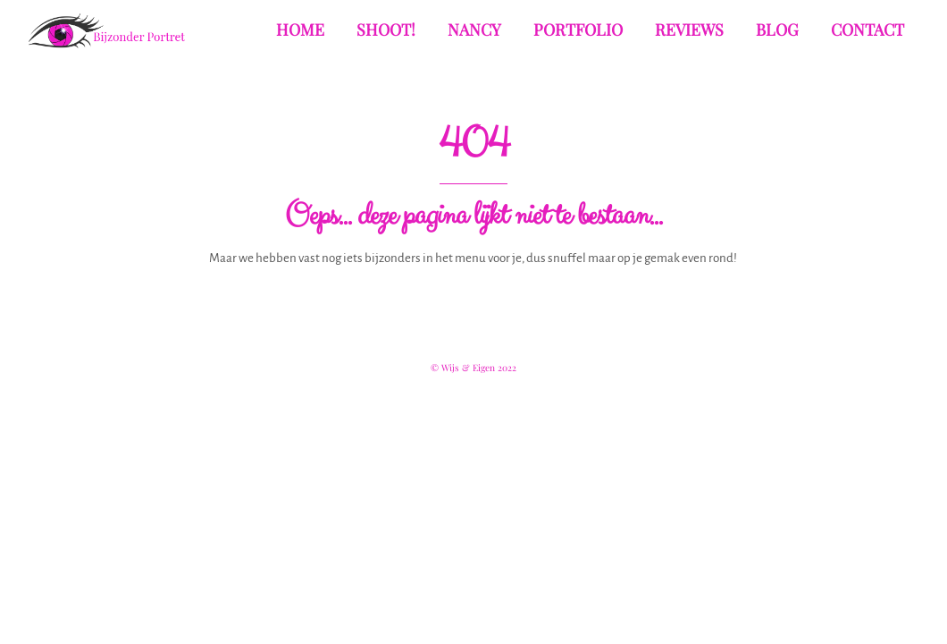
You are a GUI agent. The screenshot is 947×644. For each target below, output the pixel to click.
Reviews (689, 29)
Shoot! (385, 29)
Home (300, 29)
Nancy (474, 29)
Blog (777, 29)
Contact (867, 29)
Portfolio (578, 29)
